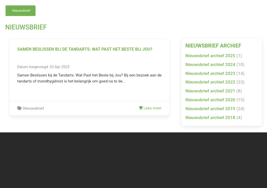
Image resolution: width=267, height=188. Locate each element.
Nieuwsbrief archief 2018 (213, 117)
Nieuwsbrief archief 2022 (215, 82)
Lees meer (150, 108)
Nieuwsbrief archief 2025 (213, 55)
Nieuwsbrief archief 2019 (215, 108)
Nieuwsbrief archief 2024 (215, 64)
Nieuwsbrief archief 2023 (215, 73)
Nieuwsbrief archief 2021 (213, 90)
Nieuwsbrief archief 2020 (215, 99)
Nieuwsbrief (21, 11)
